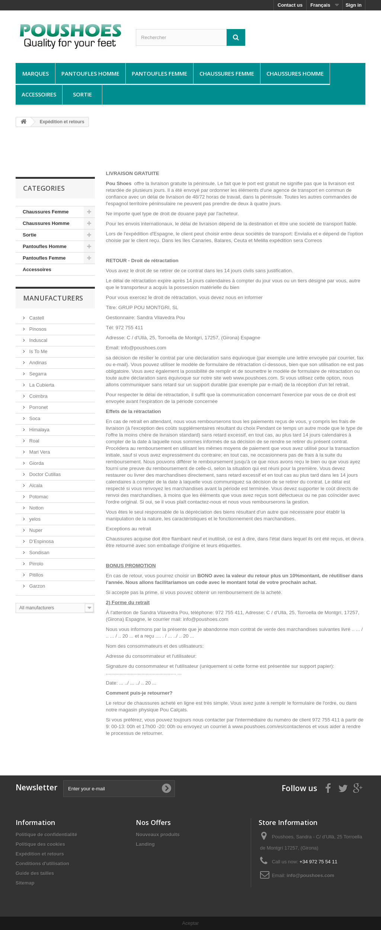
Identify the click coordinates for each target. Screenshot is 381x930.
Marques (35, 73)
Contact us (290, 5)
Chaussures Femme (226, 73)
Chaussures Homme (295, 73)
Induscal (37, 340)
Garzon (36, 586)
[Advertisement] (190, 151)
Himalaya (38, 429)
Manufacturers (53, 297)
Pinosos (37, 329)
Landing (145, 844)
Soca (34, 418)
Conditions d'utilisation (42, 863)
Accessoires (39, 94)
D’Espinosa (41, 541)
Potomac (38, 496)
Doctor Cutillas (44, 474)
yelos (34, 519)
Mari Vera (39, 452)
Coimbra (38, 396)
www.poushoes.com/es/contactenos (272, 726)
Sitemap (25, 883)
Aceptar (190, 923)
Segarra (37, 374)
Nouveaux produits (158, 834)
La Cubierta (41, 385)
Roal (33, 441)
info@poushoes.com (310, 875)
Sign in (354, 5)
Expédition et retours (40, 854)
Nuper (35, 530)
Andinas (37, 362)
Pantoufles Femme (159, 73)
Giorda (36, 463)
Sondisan (38, 552)
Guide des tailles (35, 873)
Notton (36, 508)
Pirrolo (35, 563)
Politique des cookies (40, 844)
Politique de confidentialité (46, 834)
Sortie (82, 94)
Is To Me (38, 351)
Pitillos (35, 575)
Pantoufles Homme (90, 73)
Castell (36, 318)
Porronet (38, 407)
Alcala (35, 485)
